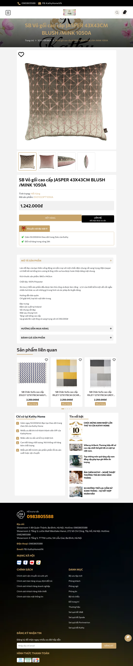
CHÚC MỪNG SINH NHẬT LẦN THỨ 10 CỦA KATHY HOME (98, 424)
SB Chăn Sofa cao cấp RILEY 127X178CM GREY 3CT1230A (100, 393)
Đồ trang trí (74, 601)
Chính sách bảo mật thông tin (30, 596)
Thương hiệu (74, 607)
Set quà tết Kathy (76, 627)
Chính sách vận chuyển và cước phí (32, 576)
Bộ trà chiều (74, 596)
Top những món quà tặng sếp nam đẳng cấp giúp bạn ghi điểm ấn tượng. (99, 459)
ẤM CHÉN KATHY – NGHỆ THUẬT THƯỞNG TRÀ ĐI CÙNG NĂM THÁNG (99, 475)
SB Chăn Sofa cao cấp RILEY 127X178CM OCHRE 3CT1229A (66, 393)
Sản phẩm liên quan (37, 349)
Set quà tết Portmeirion (79, 622)
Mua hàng (32, 404)
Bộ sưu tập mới (75, 576)
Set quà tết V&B (76, 612)
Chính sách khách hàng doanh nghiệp (33, 586)
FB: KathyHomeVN (33, 549)
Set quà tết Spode (77, 617)
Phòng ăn (73, 591)
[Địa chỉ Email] (66, 646)
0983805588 (40, 516)
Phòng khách (74, 581)
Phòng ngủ (73, 586)
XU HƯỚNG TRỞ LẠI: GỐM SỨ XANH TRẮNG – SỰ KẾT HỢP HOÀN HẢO (98, 491)
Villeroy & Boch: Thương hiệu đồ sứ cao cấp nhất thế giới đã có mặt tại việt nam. (100, 448)
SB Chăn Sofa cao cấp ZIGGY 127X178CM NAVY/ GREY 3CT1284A (32, 393)
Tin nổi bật (76, 416)
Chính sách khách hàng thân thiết (32, 591)
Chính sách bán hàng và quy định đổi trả (34, 581)
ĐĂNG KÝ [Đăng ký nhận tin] (108, 645)
